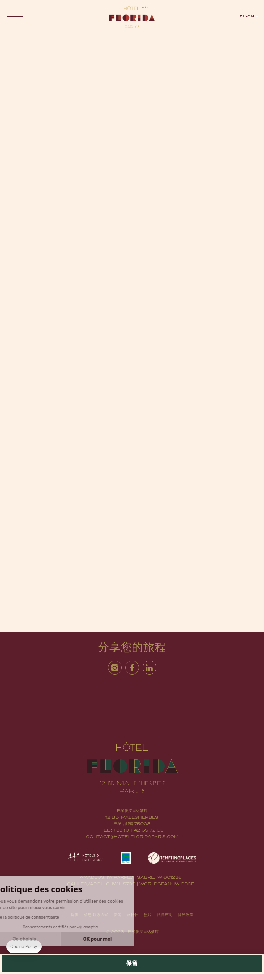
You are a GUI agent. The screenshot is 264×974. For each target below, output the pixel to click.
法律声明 (164, 914)
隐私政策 (185, 914)
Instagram (115, 667)
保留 (132, 964)
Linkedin (149, 667)
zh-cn (247, 16)
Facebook (132, 667)
